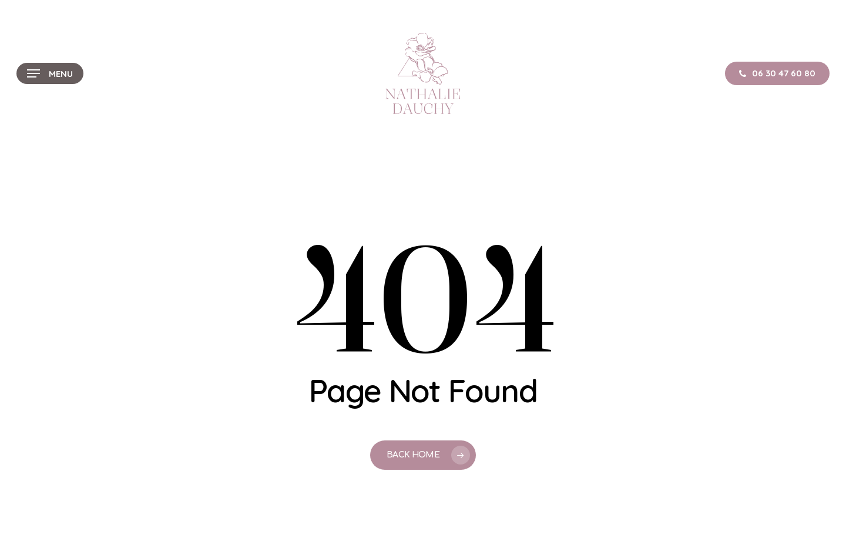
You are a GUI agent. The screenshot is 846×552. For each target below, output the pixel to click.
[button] (49, 74)
